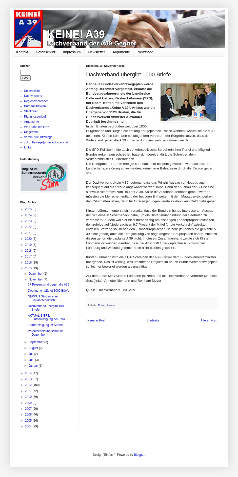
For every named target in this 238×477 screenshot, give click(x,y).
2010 (29, 397)
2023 (29, 221)
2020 (29, 239)
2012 (29, 385)
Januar (34, 365)
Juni (32, 360)
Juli (31, 354)
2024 (29, 215)
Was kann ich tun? (36, 127)
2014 (29, 373)
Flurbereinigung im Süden (45, 325)
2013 (29, 379)
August (34, 348)
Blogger (139, 455)
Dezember (36, 273)
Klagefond (31, 132)
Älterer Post (208, 320)
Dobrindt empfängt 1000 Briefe (48, 290)
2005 (29, 420)
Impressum (72, 52)
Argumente (121, 52)
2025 (29, 209)
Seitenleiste (32, 91)
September (36, 342)
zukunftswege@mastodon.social (46, 142)
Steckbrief (30, 111)
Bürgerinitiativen (35, 106)
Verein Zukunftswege (38, 137)
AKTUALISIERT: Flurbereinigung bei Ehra (46, 317)
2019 (29, 245)
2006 (29, 414)
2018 (29, 250)
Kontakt (22, 52)
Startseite (153, 320)
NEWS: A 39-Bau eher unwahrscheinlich (43, 298)
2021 (29, 233)
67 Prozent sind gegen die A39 (48, 284)
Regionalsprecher (36, 101)
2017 (29, 256)
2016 (29, 262)
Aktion (101, 305)
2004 (29, 426)
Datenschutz (45, 52)
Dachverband (33, 96)
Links (27, 147)
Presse (111, 305)
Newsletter (96, 52)
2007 (29, 408)
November (36, 279)
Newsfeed (145, 52)
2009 (29, 403)
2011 (29, 391)
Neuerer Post (96, 320)
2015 (29, 268)
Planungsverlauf (35, 116)
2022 (29, 227)
